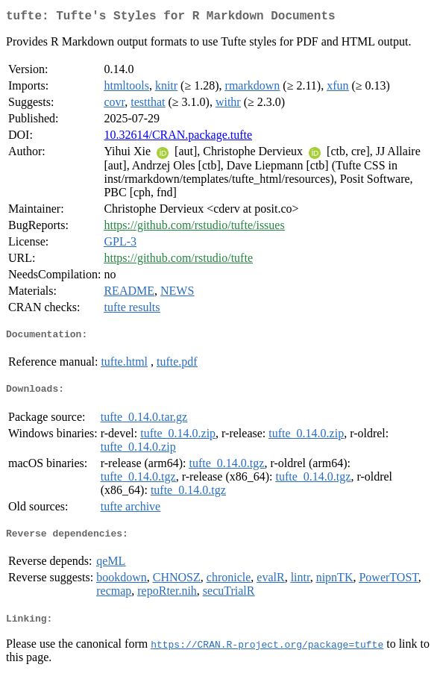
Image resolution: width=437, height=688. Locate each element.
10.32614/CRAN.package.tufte (178, 137)
